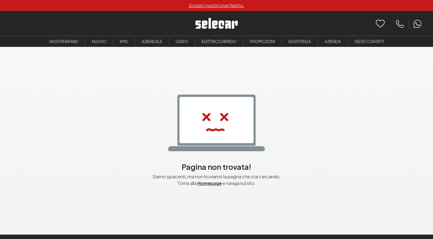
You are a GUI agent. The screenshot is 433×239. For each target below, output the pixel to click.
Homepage (209, 183)
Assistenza (299, 41)
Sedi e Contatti (369, 41)
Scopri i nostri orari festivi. (216, 5)
